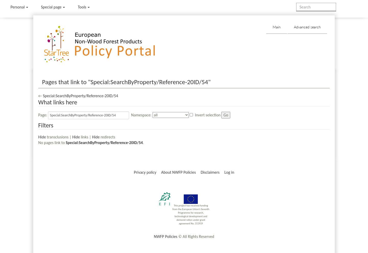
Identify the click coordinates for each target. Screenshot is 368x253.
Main (277, 27)
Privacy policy (145, 172)
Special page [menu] (53, 7)
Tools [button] (84, 7)
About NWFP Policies (178, 172)
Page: (42, 115)
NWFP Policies (165, 236)
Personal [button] (19, 7)
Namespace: (141, 115)
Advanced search (307, 27)
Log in (229, 172)
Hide (42, 137)
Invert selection (208, 115)
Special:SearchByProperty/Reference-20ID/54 (80, 95)
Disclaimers (210, 172)
